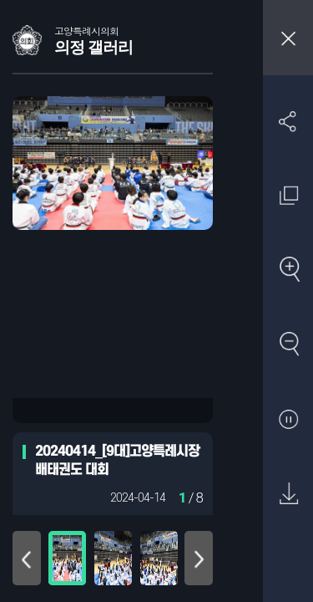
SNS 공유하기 (288, 121)
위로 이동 (27, 558)
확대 (288, 270)
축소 (288, 345)
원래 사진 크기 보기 (288, 195)
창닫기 (288, 37)
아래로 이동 (198, 558)
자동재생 (288, 420)
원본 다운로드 (288, 494)
